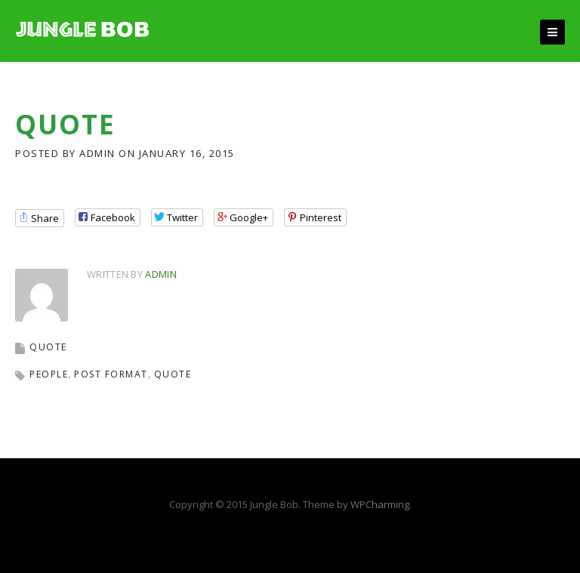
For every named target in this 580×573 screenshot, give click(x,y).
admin (97, 153)
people (48, 374)
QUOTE (48, 346)
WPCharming (379, 504)
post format (111, 374)
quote (173, 374)
